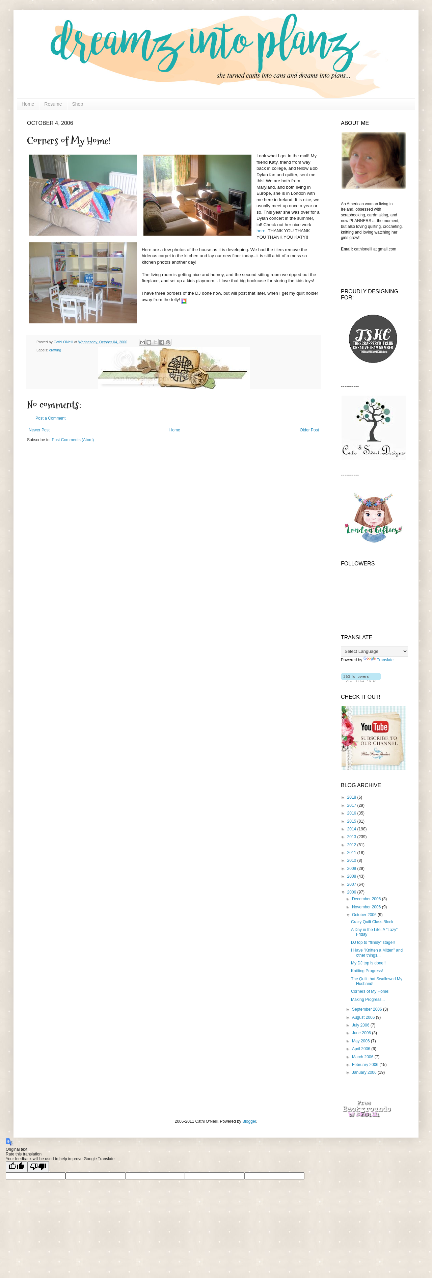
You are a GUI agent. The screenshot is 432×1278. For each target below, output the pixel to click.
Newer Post (39, 430)
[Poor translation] (38, 1166)
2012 (352, 845)
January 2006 (365, 1072)
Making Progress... (368, 999)
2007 (352, 884)
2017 (352, 805)
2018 (352, 797)
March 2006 (363, 1057)
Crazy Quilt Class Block (372, 922)
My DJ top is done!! (368, 963)
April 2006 (361, 1048)
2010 (352, 860)
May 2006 (361, 1041)
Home (28, 104)
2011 (352, 852)
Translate (378, 660)
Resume (53, 104)
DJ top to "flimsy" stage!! (373, 942)
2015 (352, 821)
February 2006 (365, 1064)
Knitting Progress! (367, 970)
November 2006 (367, 907)
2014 (352, 829)
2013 (352, 836)
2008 (352, 876)
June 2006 (362, 1033)
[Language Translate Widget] (374, 651)
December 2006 (367, 899)
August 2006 (364, 1017)
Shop (77, 104)
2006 (352, 892)
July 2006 (361, 1025)
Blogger (249, 1121)
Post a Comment (50, 418)
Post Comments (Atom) (73, 439)
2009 (352, 868)
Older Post (309, 430)
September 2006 (367, 1009)
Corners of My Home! (370, 991)
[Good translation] (16, 1166)
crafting (55, 350)
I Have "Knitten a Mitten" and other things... (377, 952)
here (260, 230)
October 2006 (365, 914)
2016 (352, 813)
